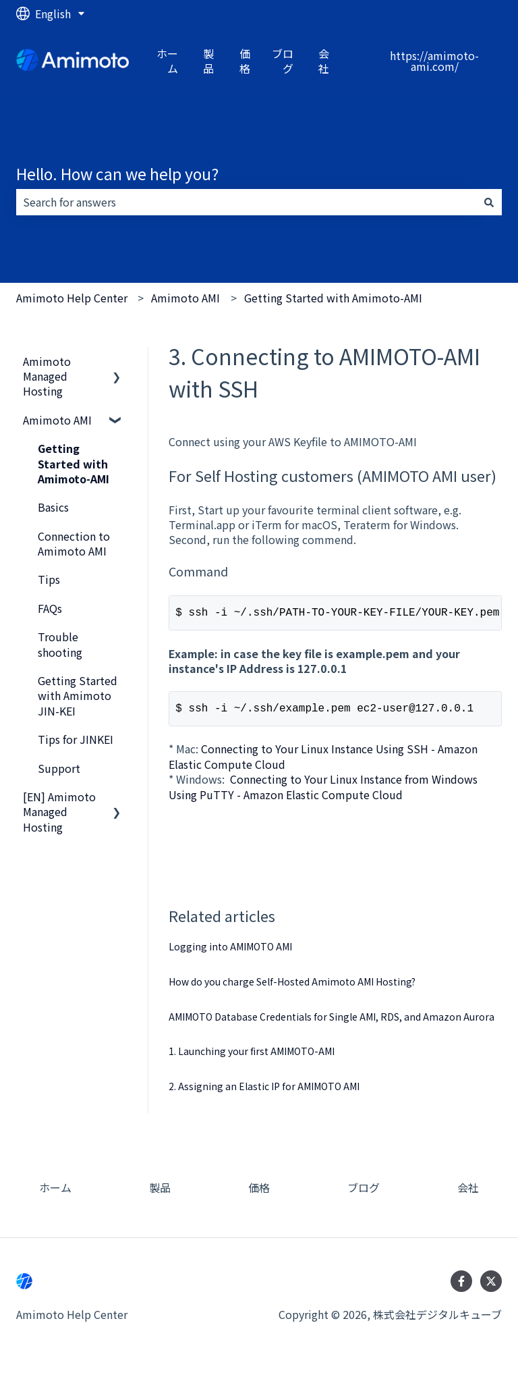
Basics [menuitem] (53, 507)
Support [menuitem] (59, 768)
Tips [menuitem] (49, 579)
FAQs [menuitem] (50, 608)
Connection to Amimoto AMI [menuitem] (74, 543)
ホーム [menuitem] (55, 1193)
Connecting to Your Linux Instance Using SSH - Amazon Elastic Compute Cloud (323, 761)
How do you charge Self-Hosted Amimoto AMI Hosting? (292, 987)
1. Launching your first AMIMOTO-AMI (252, 1056)
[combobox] (246, 202)
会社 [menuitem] (468, 1193)
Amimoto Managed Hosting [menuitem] (47, 376)
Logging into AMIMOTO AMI (230, 952)
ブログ (282, 61)
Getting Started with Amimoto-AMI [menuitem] (73, 463)
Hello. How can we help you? (117, 173)
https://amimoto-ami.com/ (434, 60)
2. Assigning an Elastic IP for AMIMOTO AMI (264, 1091)
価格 (244, 61)
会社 (323, 61)
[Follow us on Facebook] (461, 1286)
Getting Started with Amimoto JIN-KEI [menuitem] (77, 695)
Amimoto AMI (185, 298)
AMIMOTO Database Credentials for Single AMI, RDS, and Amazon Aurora (331, 1022)
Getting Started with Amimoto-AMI (333, 298)
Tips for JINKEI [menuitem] (75, 739)
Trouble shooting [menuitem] (60, 643)
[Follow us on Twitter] (491, 1286)
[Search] (489, 202)
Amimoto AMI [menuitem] (57, 420)
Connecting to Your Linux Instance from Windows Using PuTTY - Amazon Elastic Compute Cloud (323, 791)
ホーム (167, 61)
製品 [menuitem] (160, 1193)
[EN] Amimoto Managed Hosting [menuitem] (59, 811)
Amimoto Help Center (71, 298)
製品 (208, 61)
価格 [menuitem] (259, 1193)
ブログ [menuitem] (363, 1193)
